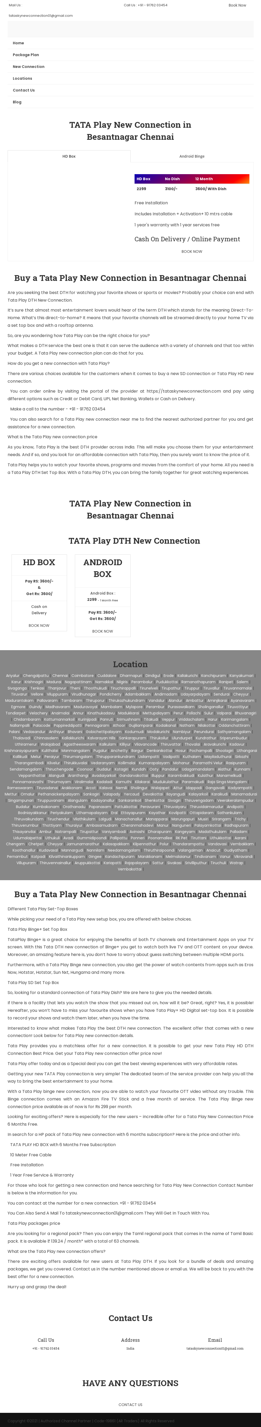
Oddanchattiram (234, 725)
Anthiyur (56, 731)
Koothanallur (24, 850)
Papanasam (100, 806)
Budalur (23, 806)
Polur (164, 844)
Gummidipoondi (92, 838)
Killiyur (125, 744)
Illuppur (158, 775)
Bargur (137, 750)
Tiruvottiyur (237, 706)
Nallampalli (20, 725)
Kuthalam (192, 756)
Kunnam (242, 769)
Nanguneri (181, 825)
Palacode (41, 725)
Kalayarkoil (198, 794)
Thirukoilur (159, 738)
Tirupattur (89, 831)
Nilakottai (206, 725)
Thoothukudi (95, 688)
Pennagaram (97, 725)
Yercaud (131, 794)
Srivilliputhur (196, 862)
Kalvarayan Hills (101, 738)
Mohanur (181, 763)
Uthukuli (52, 838)
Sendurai (222, 694)
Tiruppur (191, 688)
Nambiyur (182, 731)
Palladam (238, 831)
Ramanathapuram (198, 682)
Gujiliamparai (141, 725)
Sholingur (139, 787)
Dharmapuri (131, 675)
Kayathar (157, 812)
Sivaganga (17, 688)
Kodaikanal (166, 725)
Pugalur (100, 750)
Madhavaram (58, 706)
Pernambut (17, 856)
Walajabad (50, 744)
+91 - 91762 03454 (87, 409)
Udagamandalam (198, 769)
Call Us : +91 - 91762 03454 (146, 5)
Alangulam (77, 800)
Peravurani (150, 806)
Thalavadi (21, 738)
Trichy (240, 819)
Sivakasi (174, 862)
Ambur (45, 831)
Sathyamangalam (234, 731)
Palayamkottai (208, 825)
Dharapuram (159, 831)
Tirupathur (171, 688)
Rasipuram (236, 763)
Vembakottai (130, 869)
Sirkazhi (241, 756)
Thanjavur (57, 688)
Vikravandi (243, 856)
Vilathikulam (84, 819)
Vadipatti (171, 756)
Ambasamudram (102, 825)
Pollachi (194, 713)
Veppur (168, 719)
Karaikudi (220, 794)
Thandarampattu (188, 844)
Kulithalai (50, 750)
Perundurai (204, 731)
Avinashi (137, 831)
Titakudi (151, 719)
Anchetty (119, 750)
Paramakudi (193, 781)
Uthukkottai (220, 838)
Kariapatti (112, 862)
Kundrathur (206, 738)
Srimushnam (128, 719)
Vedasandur (34, 731)
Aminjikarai (217, 700)
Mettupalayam (156, 713)
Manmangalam (76, 750)
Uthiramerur (26, 744)
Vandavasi (217, 844)
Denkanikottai (159, 750)
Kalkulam (107, 744)
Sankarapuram (132, 738)
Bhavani (75, 731)
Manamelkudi (229, 775)
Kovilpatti (177, 812)
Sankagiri (91, 794)
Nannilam (95, 850)
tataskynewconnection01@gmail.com (105, 1213)
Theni (75, 688)
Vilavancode (145, 744)
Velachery (38, 713)
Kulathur (205, 775)
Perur (178, 713)
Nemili (121, 787)
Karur (16, 682)
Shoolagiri (224, 750)
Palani (14, 731)
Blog (17, 102)
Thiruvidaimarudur (206, 806)
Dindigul (153, 675)
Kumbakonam (46, 806)
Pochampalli (201, 750)
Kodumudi (134, 731)
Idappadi (194, 787)
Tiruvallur (211, 688)
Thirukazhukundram (126, 700)
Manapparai (157, 819)
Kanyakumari (241, 675)
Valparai (224, 713)
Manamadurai (244, 794)
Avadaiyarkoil (104, 775)
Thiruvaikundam (28, 819)
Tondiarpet (15, 713)
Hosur (181, 750)
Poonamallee (160, 838)
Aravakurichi (215, 744)
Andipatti (235, 806)
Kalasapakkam (116, 844)
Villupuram (26, 862)
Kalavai (105, 787)
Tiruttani (198, 838)
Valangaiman (190, 850)
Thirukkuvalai (75, 763)
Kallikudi (20, 756)
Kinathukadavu (101, 713)
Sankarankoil (129, 800)
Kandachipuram (120, 856)
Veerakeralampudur (235, 800)
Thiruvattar (170, 744)
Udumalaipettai (27, 838)
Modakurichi (158, 731)
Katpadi (38, 856)
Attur (177, 787)
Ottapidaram (202, 812)
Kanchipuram (213, 675)
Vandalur (156, 700)
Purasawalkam (181, 706)
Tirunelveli (149, 688)
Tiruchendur (58, 819)
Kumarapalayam (154, 763)
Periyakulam (62, 812)
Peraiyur (52, 756)
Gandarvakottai (133, 775)
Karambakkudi (181, 775)
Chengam (15, 844)
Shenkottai (154, 800)
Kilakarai (142, 781)
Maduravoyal (85, 706)
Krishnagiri (34, 682)
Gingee (95, 856)
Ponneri (138, 838)
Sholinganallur (211, 706)
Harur (213, 719)
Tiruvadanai (47, 787)
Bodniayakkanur (32, 812)
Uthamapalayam (92, 812)
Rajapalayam (137, 862)
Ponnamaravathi (28, 781)
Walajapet (160, 787)
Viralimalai (84, 781)
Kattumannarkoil (59, 719)
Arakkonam (72, 787)
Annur (78, 713)
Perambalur (142, 682)
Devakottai (153, 794)
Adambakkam (138, 694)
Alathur (224, 769)
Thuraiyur (73, 825)
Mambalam (111, 706)
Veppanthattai (31, 775)
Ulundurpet (182, 738)
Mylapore (134, 706)
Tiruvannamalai (237, 688)
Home (18, 43)
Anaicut (213, 850)
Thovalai (192, 744)
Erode (169, 675)
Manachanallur (128, 819)
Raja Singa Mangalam (227, 781)
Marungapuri (183, 819)
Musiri (203, 819)
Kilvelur (53, 763)
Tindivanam (205, 856)
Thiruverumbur (24, 825)
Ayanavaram (242, 700)
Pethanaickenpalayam (59, 794)
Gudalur (104, 769)
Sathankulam (229, 812)
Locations (22, 78)
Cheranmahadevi (137, 825)
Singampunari (21, 800)
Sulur (208, 713)
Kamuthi (123, 781)
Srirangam (221, 819)
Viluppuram (57, 694)
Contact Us (24, 90)
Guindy (35, 706)
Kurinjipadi (87, 719)
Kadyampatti (240, 787)
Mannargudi (72, 850)
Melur (36, 756)
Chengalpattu (36, 675)
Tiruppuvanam (50, 800)
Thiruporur (95, 700)
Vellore (37, 694)
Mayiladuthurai (217, 756)
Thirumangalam (77, 756)
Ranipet (226, 682)
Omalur (28, 794)
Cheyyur (241, 694)
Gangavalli (215, 787)
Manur (163, 825)
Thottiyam (52, 825)
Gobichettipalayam (103, 731)
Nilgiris (122, 682)
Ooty (154, 769)
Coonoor (85, 769)
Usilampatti (148, 756)
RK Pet (181, 838)
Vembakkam (242, 844)
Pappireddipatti (68, 725)
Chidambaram (27, 719)
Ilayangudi (175, 794)
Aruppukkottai (87, 862)
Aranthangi (78, 775)
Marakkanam (150, 856)
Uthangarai (247, 750)
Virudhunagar (83, 694)
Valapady (111, 794)
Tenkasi (37, 688)
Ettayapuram (133, 812)
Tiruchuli (218, 862)
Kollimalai (126, 763)
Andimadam (165, 694)
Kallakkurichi (73, 738)
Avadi (68, 838)
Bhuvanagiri (245, 713)
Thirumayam (59, 781)
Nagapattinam (78, 682)
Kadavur (237, 744)
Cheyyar (55, 844)
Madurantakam (19, 700)
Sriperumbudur (233, 738)
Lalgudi (105, 819)
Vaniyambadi (114, 831)
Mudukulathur (166, 781)
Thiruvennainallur (55, 862)
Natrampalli (65, 831)
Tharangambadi (29, 763)
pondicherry (110, 694)
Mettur (11, 794)
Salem (242, 682)
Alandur (175, 700)
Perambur (155, 706)
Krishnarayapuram (21, 750)
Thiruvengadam (199, 800)
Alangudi (56, 775)
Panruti (106, 719)
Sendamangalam (26, 769)
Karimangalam (234, 719)
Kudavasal (48, 850)
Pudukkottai (167, 682)
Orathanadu (74, 806)
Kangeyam (185, 831)
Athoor (119, 725)
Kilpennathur (144, 844)
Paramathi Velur (208, 763)
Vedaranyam (103, 763)
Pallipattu (118, 838)
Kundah (139, 769)
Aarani (240, 838)
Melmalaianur (178, 856)
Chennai (60, 675)
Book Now (237, 5)
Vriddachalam (191, 719)
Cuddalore (106, 675)
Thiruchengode (59, 769)
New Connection (29, 66)
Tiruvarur (19, 694)
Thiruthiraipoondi (159, 850)
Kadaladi (104, 781)
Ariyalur (12, 675)
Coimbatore (82, 675)
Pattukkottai (126, 806)
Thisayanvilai (24, 831)
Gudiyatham (235, 850)
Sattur (158, 862)
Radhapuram (236, 825)
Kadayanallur (103, 800)
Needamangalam (124, 850)
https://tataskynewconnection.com (184, 391)
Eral (114, 812)
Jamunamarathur (82, 844)
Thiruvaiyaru (175, 806)
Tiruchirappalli (123, 688)
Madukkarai (128, 713)
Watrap (236, 862)
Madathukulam (212, 831)
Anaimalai (60, 713)
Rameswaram (20, 787)
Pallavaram (47, 700)
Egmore (18, 706)
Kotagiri (121, 769)
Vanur (225, 856)
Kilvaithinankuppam (67, 856)
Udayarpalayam (195, 694)
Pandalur (170, 769)
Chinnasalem (46, 738)
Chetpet (36, 844)
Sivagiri (174, 800)
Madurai (54, 682)
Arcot (91, 787)
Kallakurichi (187, 675)
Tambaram (71, 700)
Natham (187, 725)
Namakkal (104, 682)
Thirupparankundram (115, 756)
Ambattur (195, 700)
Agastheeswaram (80, 744)
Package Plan (26, 54)
